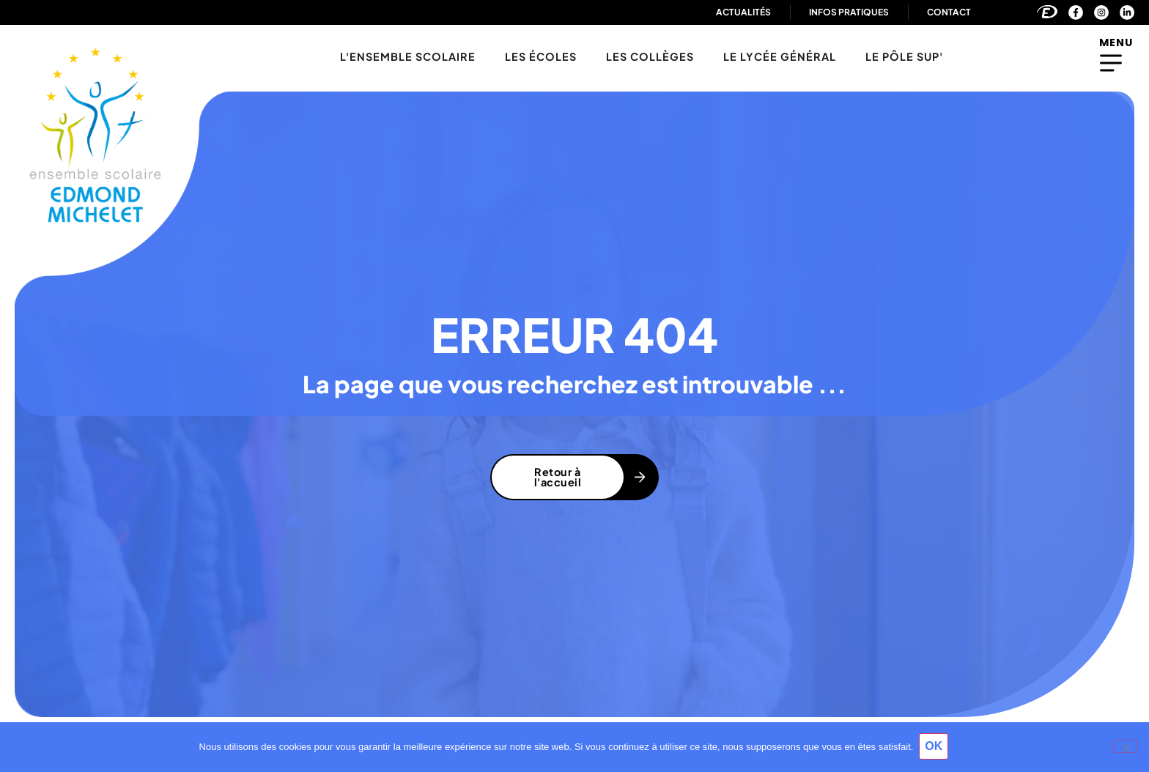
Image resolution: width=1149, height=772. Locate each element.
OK (935, 747)
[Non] (1125, 747)
